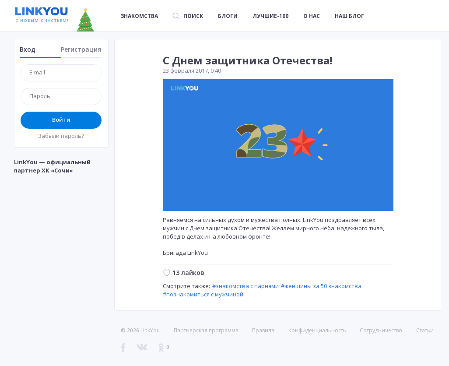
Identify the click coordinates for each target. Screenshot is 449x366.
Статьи (425, 330)
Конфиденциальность (317, 330)
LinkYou (150, 330)
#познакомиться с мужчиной (203, 294)
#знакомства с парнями (245, 286)
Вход (27, 49)
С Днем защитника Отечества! (247, 60)
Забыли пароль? (61, 136)
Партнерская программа (206, 330)
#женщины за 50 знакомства (321, 286)
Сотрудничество (381, 330)
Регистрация (81, 49)
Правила (263, 330)
